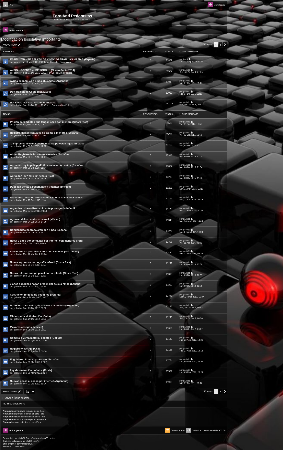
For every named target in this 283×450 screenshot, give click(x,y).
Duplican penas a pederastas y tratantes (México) (40, 186)
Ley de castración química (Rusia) (31, 370)
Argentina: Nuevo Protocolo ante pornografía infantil (42, 208)
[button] (225, 44)
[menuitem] (8, 5)
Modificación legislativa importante (31, 39)
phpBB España (32, 441)
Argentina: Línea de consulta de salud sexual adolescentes (46, 197)
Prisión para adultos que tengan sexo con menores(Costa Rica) (49, 121)
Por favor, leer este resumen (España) (33, 102)
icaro (16, 62)
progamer (12, 444)
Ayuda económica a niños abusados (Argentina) (39, 80)
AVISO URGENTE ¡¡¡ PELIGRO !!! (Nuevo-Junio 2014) (42, 70)
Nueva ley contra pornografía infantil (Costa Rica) (40, 262)
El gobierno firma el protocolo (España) (34, 359)
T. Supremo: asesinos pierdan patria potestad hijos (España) (47, 143)
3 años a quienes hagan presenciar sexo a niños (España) (45, 283)
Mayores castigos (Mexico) (26, 327)
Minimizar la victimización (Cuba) (30, 316)
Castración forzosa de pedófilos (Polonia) (35, 294)
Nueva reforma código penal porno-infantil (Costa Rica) (44, 273)
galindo (17, 73)
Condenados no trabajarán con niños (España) (38, 229)
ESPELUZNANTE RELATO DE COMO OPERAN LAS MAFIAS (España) (52, 59)
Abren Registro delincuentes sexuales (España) (39, 154)
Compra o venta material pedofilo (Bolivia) (36, 337)
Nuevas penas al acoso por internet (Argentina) (39, 381)
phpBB (21, 438)
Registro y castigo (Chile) (25, 348)
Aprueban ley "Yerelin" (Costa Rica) (32, 175)
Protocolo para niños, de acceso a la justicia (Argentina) (44, 305)
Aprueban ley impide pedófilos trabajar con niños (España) (46, 165)
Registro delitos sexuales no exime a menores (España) (44, 132)
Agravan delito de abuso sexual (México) (35, 219)
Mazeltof (26, 444)
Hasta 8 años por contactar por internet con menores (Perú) (47, 240)
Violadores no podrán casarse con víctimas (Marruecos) (44, 251)
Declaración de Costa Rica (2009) (30, 91)
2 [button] (220, 45)
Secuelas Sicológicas (60, 62)
